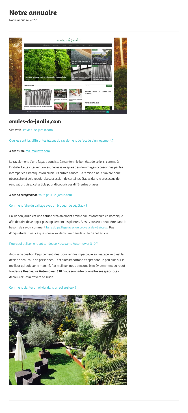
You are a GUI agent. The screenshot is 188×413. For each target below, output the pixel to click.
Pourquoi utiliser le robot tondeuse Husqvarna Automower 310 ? (53, 243)
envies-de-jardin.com (38, 129)
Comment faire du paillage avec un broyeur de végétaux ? (48, 205)
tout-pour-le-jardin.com (55, 194)
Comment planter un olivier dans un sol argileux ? (42, 287)
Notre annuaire (33, 12)
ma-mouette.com (38, 150)
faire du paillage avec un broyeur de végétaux (77, 227)
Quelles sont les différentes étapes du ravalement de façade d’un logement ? (61, 140)
